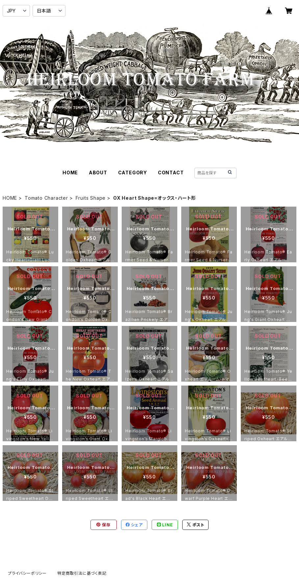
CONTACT (171, 172)
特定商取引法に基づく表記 (82, 573)
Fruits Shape (91, 198)
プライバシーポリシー (27, 573)
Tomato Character (46, 198)
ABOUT (98, 172)
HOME (70, 172)
